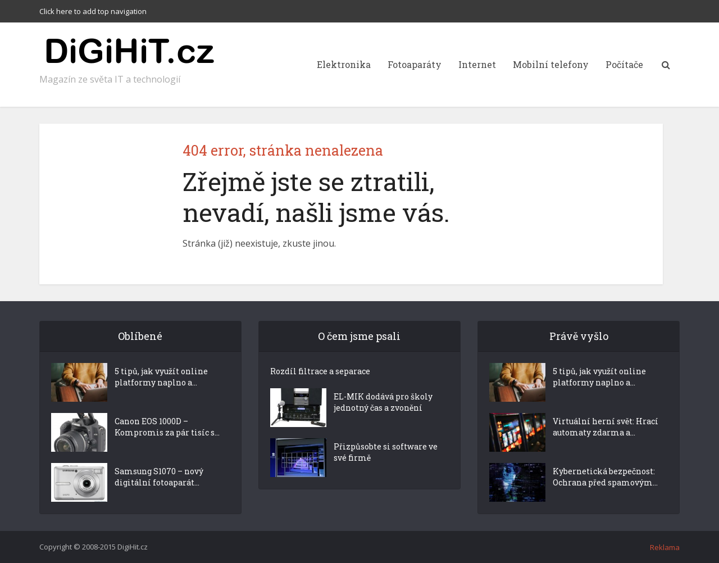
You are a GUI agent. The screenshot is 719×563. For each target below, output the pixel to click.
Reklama (665, 547)
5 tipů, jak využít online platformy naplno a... (161, 377)
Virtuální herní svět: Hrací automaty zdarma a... (605, 427)
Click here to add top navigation (93, 11)
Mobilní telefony (551, 64)
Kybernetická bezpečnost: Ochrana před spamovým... (605, 477)
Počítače (624, 64)
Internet (477, 64)
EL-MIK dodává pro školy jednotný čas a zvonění (383, 402)
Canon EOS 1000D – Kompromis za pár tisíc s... (167, 427)
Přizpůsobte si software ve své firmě (386, 452)
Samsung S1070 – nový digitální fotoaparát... (159, 477)
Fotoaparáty (415, 64)
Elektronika (344, 64)
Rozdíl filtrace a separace (320, 371)
